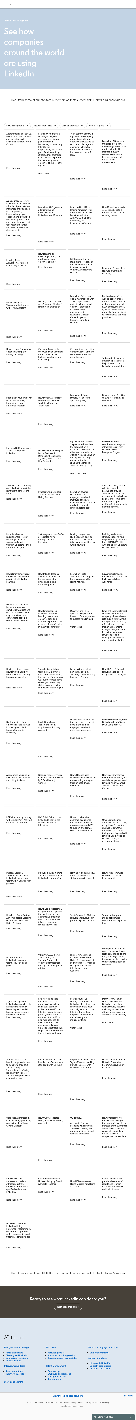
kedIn (107, 1363)
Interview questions (16, 1373)
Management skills (57, 1376)
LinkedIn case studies (100, 1365)
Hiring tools (22, 20)
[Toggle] (130, 1417)
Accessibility (104, 1402)
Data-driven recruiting (17, 1358)
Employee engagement (59, 1373)
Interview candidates (14, 1365)
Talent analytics (13, 1360)
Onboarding (54, 1371)
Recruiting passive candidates (62, 1358)
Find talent (51, 1347)
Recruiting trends (14, 1352)
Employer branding (99, 1352)
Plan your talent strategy (16, 1347)
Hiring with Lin (97, 1363)
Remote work (54, 1379)
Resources (10, 20)
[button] (17, 125)
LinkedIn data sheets (100, 1368)
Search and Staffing (14, 1381)
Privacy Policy (51, 1402)
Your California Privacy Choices (71, 1402)
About (29, 1402)
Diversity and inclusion (17, 1355)
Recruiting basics (56, 1352)
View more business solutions (68, 1395)
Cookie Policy (39, 1402)
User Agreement (91, 1402)
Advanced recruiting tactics (61, 1355)
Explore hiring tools (97, 1358)
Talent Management (56, 1365)
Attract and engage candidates (103, 1347)
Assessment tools (14, 1371)
